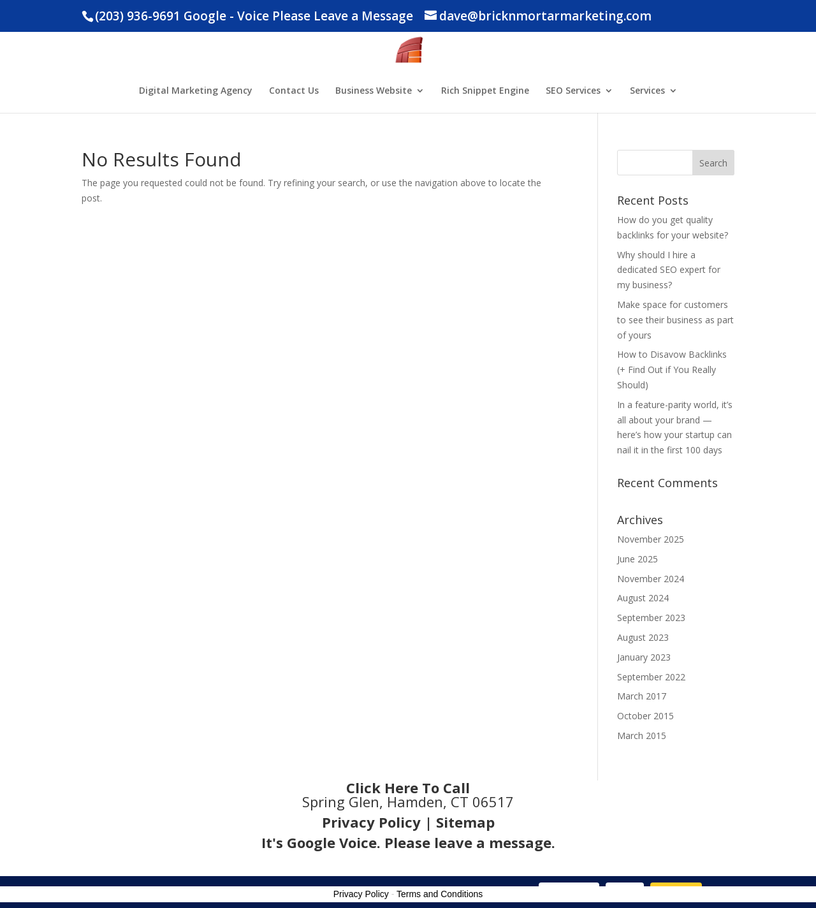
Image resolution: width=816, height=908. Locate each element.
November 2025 (650, 539)
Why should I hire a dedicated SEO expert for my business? (668, 270)
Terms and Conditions (440, 894)
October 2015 (645, 716)
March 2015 (641, 735)
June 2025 (637, 559)
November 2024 (650, 579)
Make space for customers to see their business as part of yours (675, 319)
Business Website (373, 91)
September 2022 (651, 677)
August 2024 (643, 598)
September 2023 (651, 617)
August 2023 (643, 637)
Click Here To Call (408, 787)
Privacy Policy (371, 821)
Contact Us (294, 91)
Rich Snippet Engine (485, 91)
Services (647, 91)
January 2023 (644, 657)
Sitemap (465, 821)
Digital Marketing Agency (195, 91)
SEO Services (573, 91)
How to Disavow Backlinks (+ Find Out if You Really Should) (672, 369)
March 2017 (641, 696)
